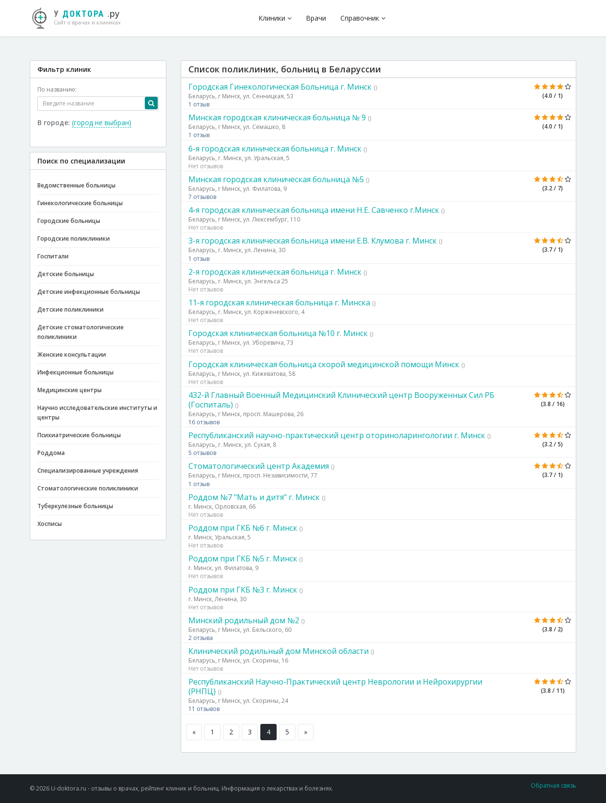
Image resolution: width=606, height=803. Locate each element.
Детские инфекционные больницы (88, 292)
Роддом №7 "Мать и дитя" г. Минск (254, 497)
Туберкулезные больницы (75, 506)
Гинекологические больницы (80, 203)
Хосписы (49, 524)
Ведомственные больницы (76, 185)
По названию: (57, 89)
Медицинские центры (69, 390)
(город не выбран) (101, 122)
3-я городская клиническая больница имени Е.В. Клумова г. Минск (312, 240)
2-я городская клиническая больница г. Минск (274, 272)
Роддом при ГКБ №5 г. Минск (242, 558)
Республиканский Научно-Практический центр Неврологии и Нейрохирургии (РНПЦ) (335, 686)
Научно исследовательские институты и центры (97, 412)
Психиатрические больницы (79, 435)
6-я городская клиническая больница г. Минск (274, 148)
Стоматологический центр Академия (258, 466)
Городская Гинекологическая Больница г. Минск (280, 86)
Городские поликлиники (73, 238)
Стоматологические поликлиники (87, 488)
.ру (80, 17)
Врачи (316, 18)
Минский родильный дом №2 (243, 620)
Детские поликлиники (70, 309)
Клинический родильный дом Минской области (278, 651)
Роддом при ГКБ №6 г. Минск (242, 528)
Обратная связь (553, 785)
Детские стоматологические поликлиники (80, 332)
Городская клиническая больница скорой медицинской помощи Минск (323, 364)
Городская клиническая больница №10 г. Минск (278, 333)
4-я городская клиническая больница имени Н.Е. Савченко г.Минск (313, 210)
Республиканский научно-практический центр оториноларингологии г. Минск (336, 435)
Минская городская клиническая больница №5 (276, 179)
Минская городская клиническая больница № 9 (277, 117)
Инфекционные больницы (75, 372)
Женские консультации (71, 354)
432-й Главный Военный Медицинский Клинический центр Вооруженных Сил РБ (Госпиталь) (341, 400)
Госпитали (53, 256)
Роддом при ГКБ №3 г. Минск (242, 589)
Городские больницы (68, 221)
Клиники (274, 18)
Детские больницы (65, 274)
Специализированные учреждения (87, 470)
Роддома (51, 453)
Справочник (362, 18)
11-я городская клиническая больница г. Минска (279, 302)
